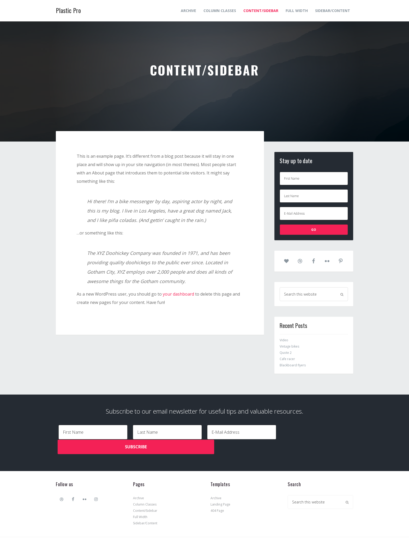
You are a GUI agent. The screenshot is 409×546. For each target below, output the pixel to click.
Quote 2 (286, 352)
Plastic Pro (68, 10)
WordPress (245, 533)
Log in (262, 533)
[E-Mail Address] (314, 213)
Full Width (140, 501)
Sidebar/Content (145, 507)
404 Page (217, 495)
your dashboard (178, 294)
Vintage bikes (289, 346)
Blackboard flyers (293, 365)
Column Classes (145, 488)
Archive (138, 482)
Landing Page (220, 488)
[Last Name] (314, 196)
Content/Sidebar (145, 495)
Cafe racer (287, 359)
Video (284, 340)
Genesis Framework (216, 533)
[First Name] (314, 178)
